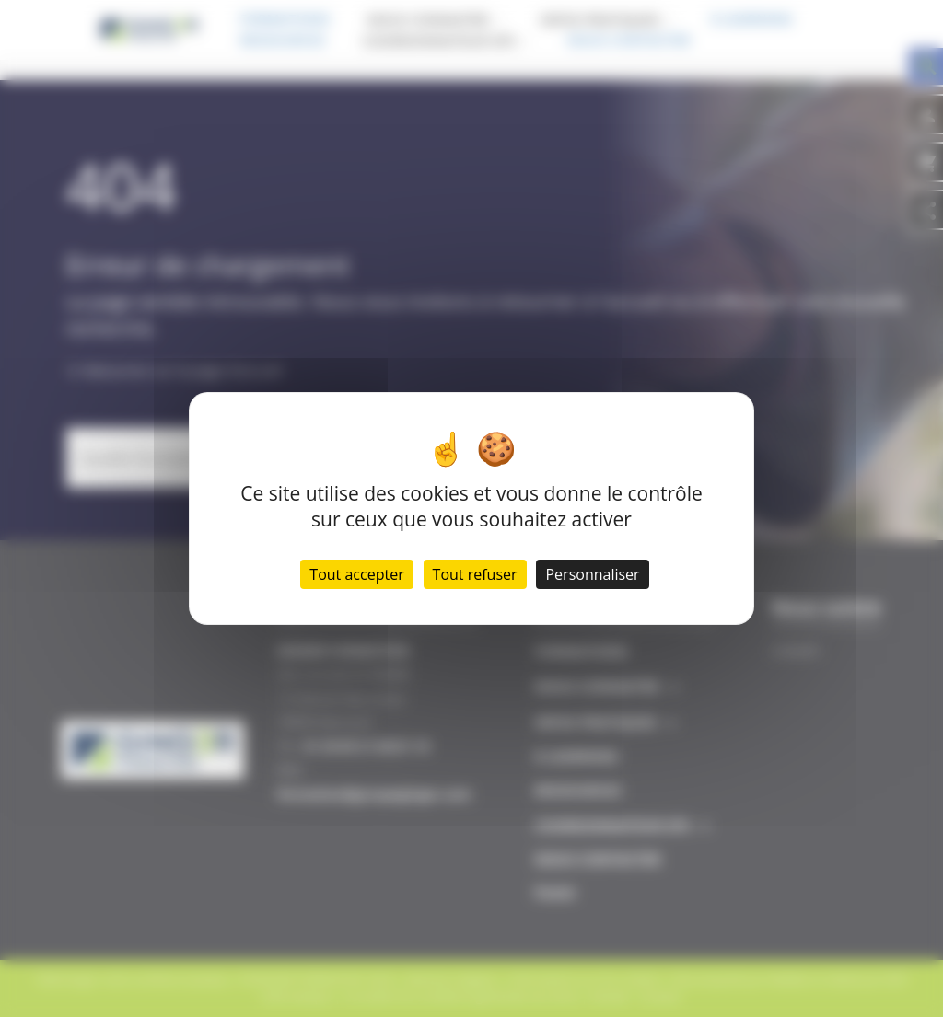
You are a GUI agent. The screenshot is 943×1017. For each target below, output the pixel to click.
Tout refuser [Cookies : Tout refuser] (475, 574)
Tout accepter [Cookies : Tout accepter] (356, 574)
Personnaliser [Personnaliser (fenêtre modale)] (592, 574)
